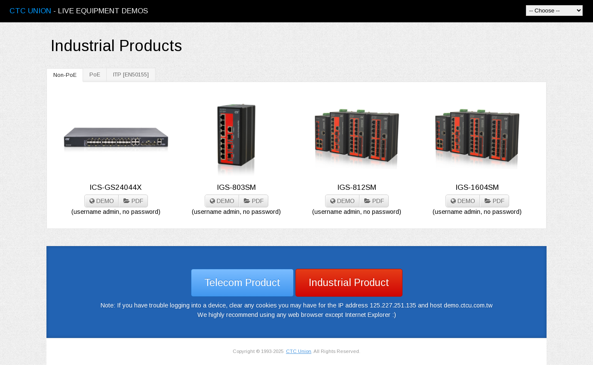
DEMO (101, 201)
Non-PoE (65, 75)
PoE (94, 75)
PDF (133, 201)
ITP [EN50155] (131, 75)
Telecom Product (242, 282)
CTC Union (298, 351)
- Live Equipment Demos (78, 10)
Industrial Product (349, 282)
